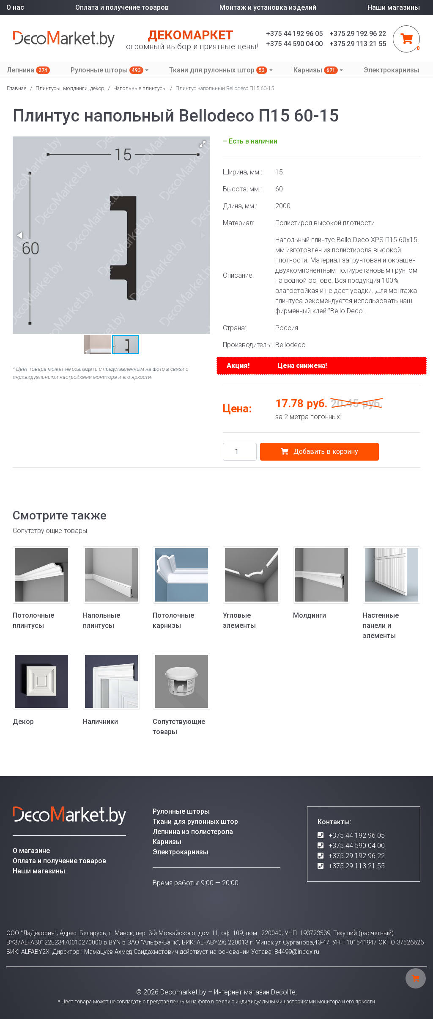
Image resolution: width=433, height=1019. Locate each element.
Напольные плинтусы (140, 88)
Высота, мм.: (242, 189)
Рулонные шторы (107, 70)
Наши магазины (393, 7)
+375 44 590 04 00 (357, 846)
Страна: (234, 328)
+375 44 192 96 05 (357, 835)
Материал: (238, 223)
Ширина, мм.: (242, 172)
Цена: (237, 408)
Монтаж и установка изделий (267, 7)
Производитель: (246, 345)
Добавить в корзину (319, 451)
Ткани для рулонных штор (218, 70)
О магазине (31, 851)
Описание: (238, 275)
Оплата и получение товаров (122, 7)
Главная (17, 88)
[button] (202, 144)
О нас (15, 7)
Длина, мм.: (240, 206)
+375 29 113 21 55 (357, 866)
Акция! (238, 366)
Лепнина (28, 70)
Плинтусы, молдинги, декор (70, 88)
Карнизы (315, 70)
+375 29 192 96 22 (357, 856)
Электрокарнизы (391, 70)
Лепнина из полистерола (193, 832)
